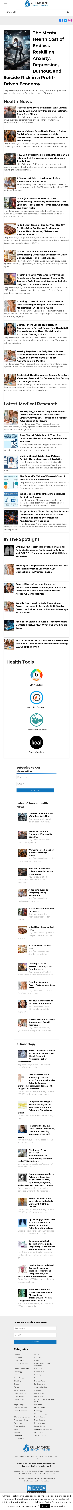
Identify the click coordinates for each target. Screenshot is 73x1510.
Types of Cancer (40, 1435)
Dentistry (37, 1375)
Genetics (37, 1390)
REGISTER (11, 12)
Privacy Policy (58, 1506)
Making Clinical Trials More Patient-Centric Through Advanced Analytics (41, 457)
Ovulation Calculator (36, 700)
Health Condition (20, 1393)
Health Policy (39, 1396)
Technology (18, 1435)
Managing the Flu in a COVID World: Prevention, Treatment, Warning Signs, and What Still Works (36, 1131)
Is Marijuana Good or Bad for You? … (41, 909)
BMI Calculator (36, 677)
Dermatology (19, 1378)
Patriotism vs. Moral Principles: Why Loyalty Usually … (40, 834)
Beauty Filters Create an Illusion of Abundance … (41, 1002)
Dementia (18, 1375)
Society (16, 1429)
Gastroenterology (41, 1387)
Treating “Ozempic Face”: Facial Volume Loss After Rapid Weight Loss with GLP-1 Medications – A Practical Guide (40, 304)
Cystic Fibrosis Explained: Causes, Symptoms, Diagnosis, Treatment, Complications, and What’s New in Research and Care (36, 1271)
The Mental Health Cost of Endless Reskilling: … (41, 814)
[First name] (35, 777)
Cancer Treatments (21, 1369)
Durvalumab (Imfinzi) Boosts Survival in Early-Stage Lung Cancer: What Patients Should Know (42, 1245)
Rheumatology (20, 1426)
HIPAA (28, 1473)
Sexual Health (39, 1426)
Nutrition (17, 1414)
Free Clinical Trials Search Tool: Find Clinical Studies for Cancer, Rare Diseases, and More (44, 438)
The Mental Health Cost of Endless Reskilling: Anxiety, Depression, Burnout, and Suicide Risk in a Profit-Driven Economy (34, 58)
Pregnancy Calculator (36, 722)
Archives (37, 1357)
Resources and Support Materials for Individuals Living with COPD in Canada (41, 1202)
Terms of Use (26, 1471)
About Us (48, 1471)
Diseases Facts (39, 1381)
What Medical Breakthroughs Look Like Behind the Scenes (42, 495)
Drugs (16, 1384)
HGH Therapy (19, 1399)
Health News (18, 1396)
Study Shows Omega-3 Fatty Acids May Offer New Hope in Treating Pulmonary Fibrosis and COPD (35, 1107)
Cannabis (38, 1369)
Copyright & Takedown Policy (43, 1473)
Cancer (37, 1360)
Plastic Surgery (40, 1417)
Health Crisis (39, 1393)
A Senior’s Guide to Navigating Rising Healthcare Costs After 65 (38, 180)
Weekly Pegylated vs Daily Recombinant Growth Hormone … (42, 1022)
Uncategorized (19, 1438)
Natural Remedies (20, 1411)
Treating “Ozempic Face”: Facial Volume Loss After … (42, 985)
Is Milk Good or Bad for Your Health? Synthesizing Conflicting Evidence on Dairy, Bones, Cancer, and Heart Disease (42, 254)
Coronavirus (39, 1372)
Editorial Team (37, 1471)
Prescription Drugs (21, 1420)
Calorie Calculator (36, 744)
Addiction (17, 1354)
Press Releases (39, 1420)
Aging (36, 1354)
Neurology (38, 1411)
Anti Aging (18, 1357)
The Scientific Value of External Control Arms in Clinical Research (42, 478)
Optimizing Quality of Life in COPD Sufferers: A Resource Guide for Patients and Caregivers (42, 1224)
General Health (19, 1390)
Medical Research (20, 1408)
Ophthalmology (40, 1414)
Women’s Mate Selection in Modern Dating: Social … (41, 853)
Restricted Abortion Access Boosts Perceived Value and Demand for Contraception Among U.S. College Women (43, 378)
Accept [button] (45, 1506)
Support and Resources (43, 1429)
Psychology (18, 1423)
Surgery (17, 1432)
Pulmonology (39, 1423)
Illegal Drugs (18, 1405)
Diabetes (37, 1378)
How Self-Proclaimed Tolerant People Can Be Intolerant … (41, 871)
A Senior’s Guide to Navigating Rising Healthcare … (38, 893)
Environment (39, 1384)
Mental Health (39, 1408)
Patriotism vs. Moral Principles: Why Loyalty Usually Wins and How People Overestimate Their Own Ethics (42, 110)
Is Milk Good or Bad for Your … (40, 947)
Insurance (38, 1405)
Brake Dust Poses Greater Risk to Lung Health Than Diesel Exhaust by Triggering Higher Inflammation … (36, 1056)
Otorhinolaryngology (22, 1417)
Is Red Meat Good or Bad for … (41, 928)
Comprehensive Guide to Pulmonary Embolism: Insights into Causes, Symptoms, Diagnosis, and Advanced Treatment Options (36, 1180)
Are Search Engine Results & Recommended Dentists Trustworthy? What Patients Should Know (41, 624)
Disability (17, 1381)
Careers (22, 1473)
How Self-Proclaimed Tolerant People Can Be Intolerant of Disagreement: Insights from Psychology (43, 158)
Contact (17, 1471)
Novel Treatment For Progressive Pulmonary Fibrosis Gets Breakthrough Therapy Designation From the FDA (35, 1295)
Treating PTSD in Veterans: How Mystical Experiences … (40, 966)
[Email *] (35, 784)
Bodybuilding (19, 1360)
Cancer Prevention (21, 1363)
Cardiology (18, 1372)
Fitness (16, 1387)
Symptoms (38, 1432)
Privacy (56, 1471)
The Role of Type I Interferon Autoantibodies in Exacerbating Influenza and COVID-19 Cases (35, 1155)
